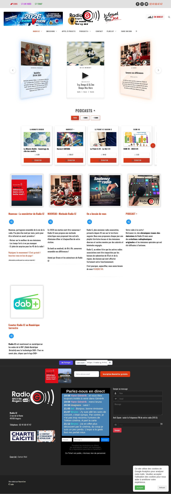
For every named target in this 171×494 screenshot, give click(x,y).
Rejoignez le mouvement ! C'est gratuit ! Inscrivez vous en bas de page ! (24, 254)
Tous (75, 118)
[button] (158, 70)
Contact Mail (22, 456)
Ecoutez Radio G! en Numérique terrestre (24, 326)
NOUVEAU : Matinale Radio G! (62, 214)
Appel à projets (69, 31)
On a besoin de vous (96, 214)
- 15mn (84, 118)
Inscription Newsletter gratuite (115, 374)
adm (11, 484)
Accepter (140, 488)
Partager (66, 363)
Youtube (92, 92)
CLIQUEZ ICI (98, 269)
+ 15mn (95, 118)
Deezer (85, 92)
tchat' (38, 3)
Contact (99, 31)
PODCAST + (131, 214)
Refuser (162, 488)
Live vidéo (26, 3)
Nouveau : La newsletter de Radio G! (26, 214)
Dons (13, 3)
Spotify (78, 92)
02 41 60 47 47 (156, 4)
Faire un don (126, 31)
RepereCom (22, 481)
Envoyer (117, 430)
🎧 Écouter (37, 160)
